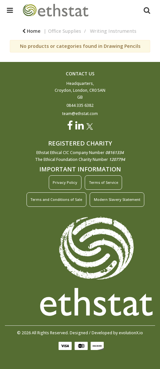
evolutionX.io (131, 333)
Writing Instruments (113, 31)
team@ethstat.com (80, 113)
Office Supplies (64, 31)
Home (31, 31)
